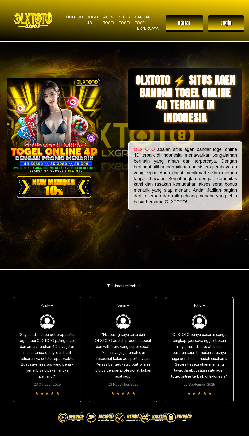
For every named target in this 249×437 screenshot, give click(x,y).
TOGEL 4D (93, 20)
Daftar (184, 23)
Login (225, 23)
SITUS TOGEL (125, 20)
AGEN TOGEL (109, 20)
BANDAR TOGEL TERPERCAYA (147, 23)
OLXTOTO (74, 17)
